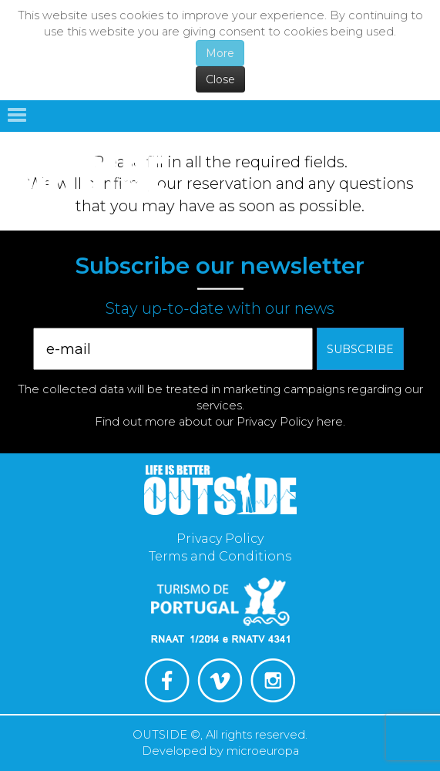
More (220, 53)
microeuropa (263, 751)
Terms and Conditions (220, 556)
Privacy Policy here (290, 422)
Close (220, 79)
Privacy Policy (220, 538)
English (411, 152)
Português (361, 152)
